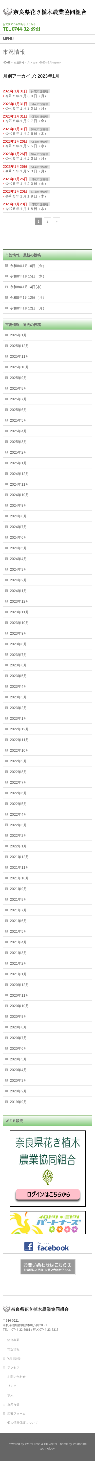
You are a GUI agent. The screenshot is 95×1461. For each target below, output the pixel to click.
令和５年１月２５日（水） (26, 146)
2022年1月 (18, 846)
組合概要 (13, 1340)
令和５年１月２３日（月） (26, 158)
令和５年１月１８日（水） (26, 209)
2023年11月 (19, 612)
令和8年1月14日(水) (25, 287)
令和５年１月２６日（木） (26, 134)
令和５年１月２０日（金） (26, 184)
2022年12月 (19, 729)
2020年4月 (18, 1070)
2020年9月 (18, 1016)
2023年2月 (18, 708)
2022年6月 (18, 793)
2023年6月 (18, 665)
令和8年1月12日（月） (28, 298)
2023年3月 (18, 697)
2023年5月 (18, 676)
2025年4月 (18, 431)
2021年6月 (18, 921)
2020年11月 (19, 995)
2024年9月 (18, 505)
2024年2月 (18, 580)
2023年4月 (18, 686)
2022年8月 (18, 772)
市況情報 (13, 1349)
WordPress (32, 1444)
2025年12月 (19, 346)
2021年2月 (18, 963)
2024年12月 (19, 474)
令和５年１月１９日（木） (26, 196)
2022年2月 (18, 835)
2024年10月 (19, 495)
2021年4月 (18, 942)
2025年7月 (18, 399)
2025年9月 (18, 378)
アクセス (13, 1367)
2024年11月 (19, 484)
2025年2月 (18, 452)
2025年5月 (18, 420)
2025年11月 (19, 356)
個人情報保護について (22, 1422)
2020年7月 (18, 1038)
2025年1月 (18, 463)
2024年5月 (18, 548)
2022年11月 (19, 740)
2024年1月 (18, 591)
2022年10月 (19, 750)
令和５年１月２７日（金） (26, 121)
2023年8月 (18, 644)
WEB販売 (14, 1358)
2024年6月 (18, 537)
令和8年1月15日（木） (28, 276)
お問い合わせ (16, 1376)
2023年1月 (18, 718)
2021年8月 (18, 899)
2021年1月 (18, 974)
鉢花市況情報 (39, 91)
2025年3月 (18, 442)
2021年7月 (18, 910)
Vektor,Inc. (80, 1444)
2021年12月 (19, 857)
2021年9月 (18, 889)
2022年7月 (18, 782)
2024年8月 (18, 516)
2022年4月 (18, 814)
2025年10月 (19, 367)
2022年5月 (18, 804)
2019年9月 (18, 1102)
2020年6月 (18, 1048)
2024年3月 (18, 569)
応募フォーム (16, 1413)
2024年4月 (18, 559)
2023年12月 (19, 601)
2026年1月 (18, 335)
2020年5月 (18, 1059)
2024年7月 (18, 527)
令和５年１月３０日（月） (26, 96)
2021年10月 (19, 878)
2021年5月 (18, 931)
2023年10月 (19, 623)
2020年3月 (18, 1080)
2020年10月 (19, 1006)
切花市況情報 (39, 104)
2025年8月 (18, 388)
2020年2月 (18, 1091)
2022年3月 (18, 825)
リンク (11, 1386)
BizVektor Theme (56, 1444)
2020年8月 (18, 1027)
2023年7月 (18, 655)
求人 (10, 1395)
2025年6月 (18, 410)
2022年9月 (18, 761)
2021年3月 (18, 953)
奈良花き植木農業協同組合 (41, 1439)
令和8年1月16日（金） (28, 266)
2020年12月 (19, 985)
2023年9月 (18, 633)
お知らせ (13, 1404)
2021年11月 (19, 867)
